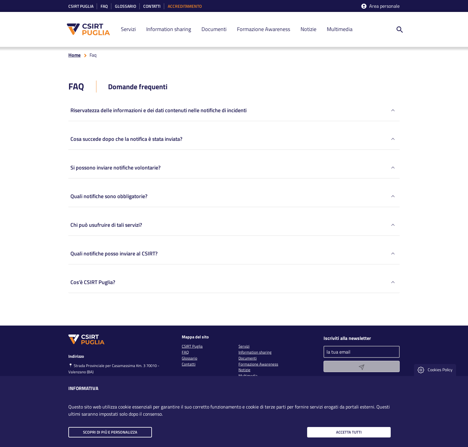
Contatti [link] (152, 6)
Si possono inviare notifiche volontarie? (233, 169)
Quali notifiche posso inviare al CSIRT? (233, 255)
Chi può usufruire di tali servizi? (233, 226)
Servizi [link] (128, 29)
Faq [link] (104, 6)
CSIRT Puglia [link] (80, 6)
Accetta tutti (349, 432)
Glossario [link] (125, 6)
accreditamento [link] (185, 6)
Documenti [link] (214, 29)
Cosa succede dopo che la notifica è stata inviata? (233, 140)
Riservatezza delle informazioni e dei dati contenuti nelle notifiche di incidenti (233, 112)
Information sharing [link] (168, 29)
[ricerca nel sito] (399, 29)
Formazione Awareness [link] (263, 29)
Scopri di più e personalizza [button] (110, 432)
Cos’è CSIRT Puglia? (233, 284)
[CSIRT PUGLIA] (91, 29)
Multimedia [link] (339, 29)
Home (74, 56)
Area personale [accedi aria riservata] (380, 6)
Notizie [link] (308, 29)
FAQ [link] (185, 352)
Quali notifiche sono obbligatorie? (233, 198)
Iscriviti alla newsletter (347, 338)
